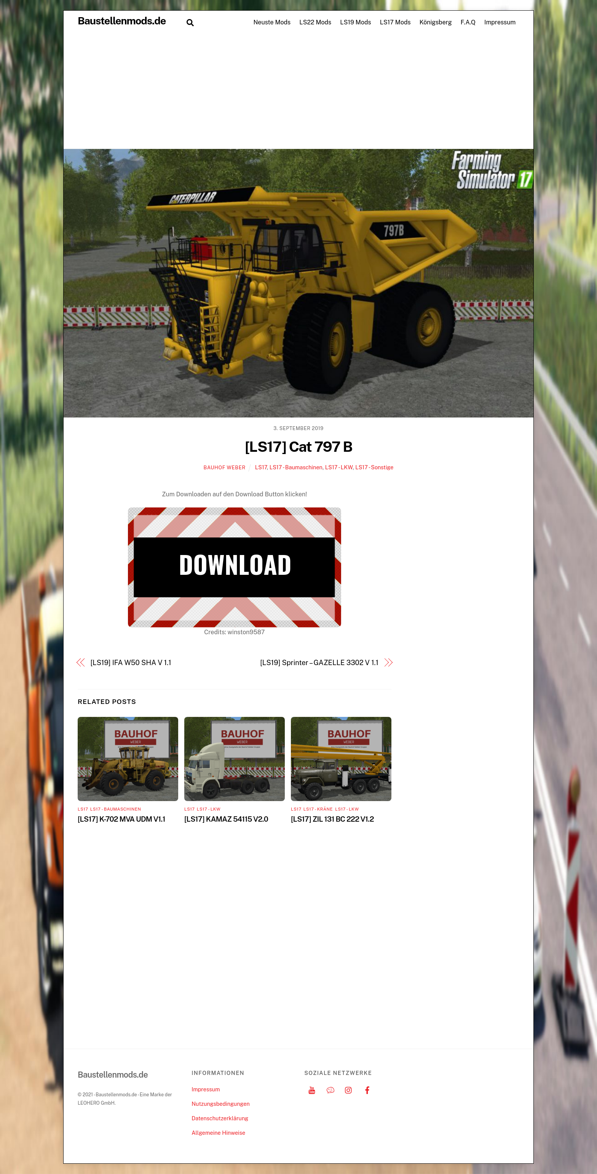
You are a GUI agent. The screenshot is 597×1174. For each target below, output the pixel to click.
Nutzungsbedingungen (220, 1103)
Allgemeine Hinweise (218, 1132)
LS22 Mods (315, 22)
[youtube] (311, 1089)
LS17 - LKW (339, 467)
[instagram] (348, 1089)
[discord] (330, 1089)
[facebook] (367, 1089)
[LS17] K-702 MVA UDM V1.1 (121, 819)
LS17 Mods (395, 22)
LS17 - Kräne (318, 809)
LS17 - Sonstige (374, 467)
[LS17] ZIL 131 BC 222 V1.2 (332, 819)
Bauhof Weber (225, 467)
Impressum (500, 22)
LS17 (261, 467)
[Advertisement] (298, 91)
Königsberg (436, 22)
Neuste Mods (272, 22)
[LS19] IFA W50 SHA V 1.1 (131, 663)
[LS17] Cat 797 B (298, 446)
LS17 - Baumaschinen (296, 467)
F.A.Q (468, 22)
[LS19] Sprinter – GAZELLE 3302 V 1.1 (319, 663)
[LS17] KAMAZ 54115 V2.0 (226, 819)
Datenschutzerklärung (220, 1118)
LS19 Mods (355, 22)
